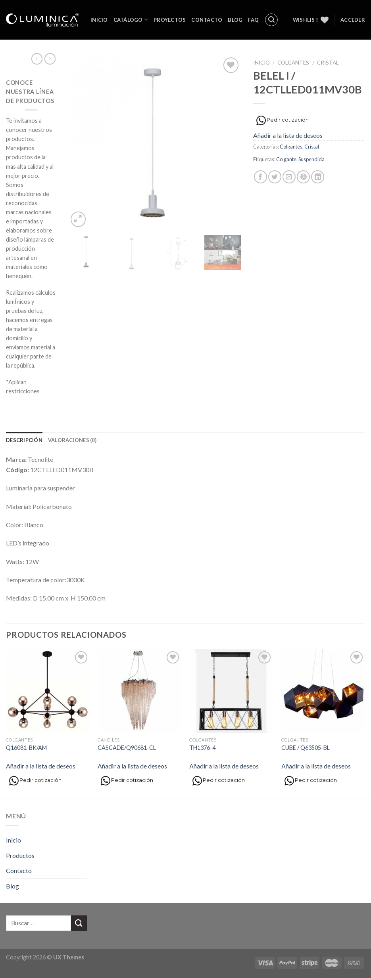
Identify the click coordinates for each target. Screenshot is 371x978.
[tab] (24, 440)
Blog (235, 20)
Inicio (99, 20)
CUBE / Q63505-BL (305, 747)
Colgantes (293, 62)
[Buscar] (271, 19)
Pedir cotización (282, 120)
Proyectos (170, 20)
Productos (20, 855)
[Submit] (79, 923)
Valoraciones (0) (72, 440)
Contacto (206, 20)
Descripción (24, 440)
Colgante (286, 159)
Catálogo (130, 19)
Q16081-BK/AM (26, 747)
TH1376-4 (202, 747)
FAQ (253, 20)
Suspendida (311, 159)
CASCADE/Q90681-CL (127, 747)
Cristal (328, 62)
